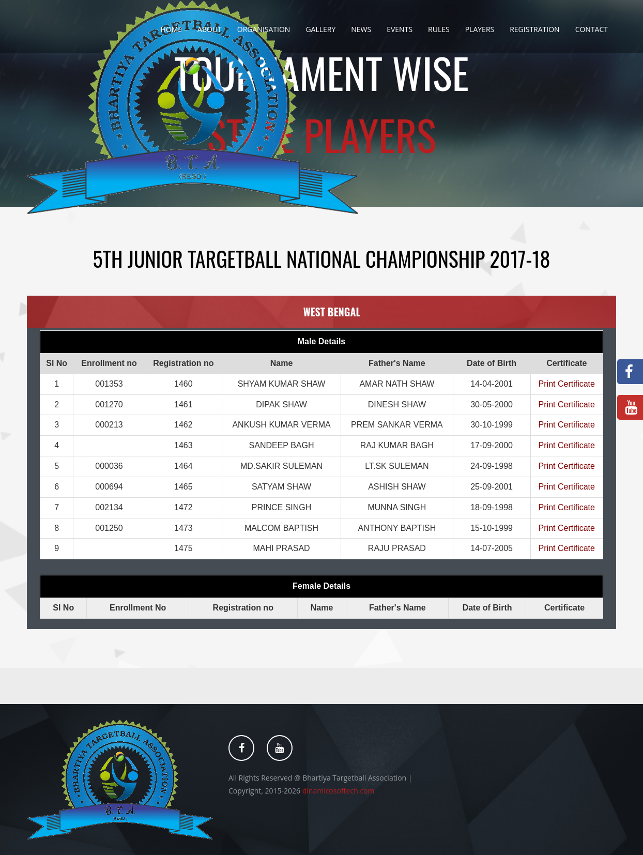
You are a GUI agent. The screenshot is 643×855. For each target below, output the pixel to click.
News (361, 29)
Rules (439, 29)
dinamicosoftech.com (338, 791)
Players (480, 29)
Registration (534, 29)
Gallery (320, 29)
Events (399, 29)
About (209, 29)
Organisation (263, 29)
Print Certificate (567, 383)
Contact (591, 29)
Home (171, 29)
